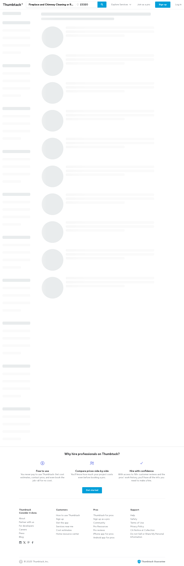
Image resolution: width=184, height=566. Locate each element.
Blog (21, 537)
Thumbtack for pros (103, 515)
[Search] (101, 5)
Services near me (64, 526)
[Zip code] (86, 5)
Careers (23, 529)
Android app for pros (103, 537)
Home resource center (67, 534)
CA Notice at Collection (142, 530)
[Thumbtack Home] (13, 4)
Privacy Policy (137, 526)
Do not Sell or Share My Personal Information (147, 535)
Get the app (62, 522)
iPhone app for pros (103, 534)
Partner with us (26, 522)
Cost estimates (64, 530)
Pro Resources (100, 526)
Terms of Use (137, 522)
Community (99, 522)
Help (132, 515)
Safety (133, 519)
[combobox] (50, 5)
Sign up (60, 519)
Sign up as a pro (101, 519)
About (22, 518)
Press (21, 533)
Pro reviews (99, 530)
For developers (26, 526)
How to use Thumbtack (68, 515)
